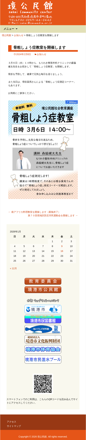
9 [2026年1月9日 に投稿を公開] (61, 246)
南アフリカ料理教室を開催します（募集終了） (34, 212)
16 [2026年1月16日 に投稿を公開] (62, 251)
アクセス (11, 421)
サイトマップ (14, 426)
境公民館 (6, 35)
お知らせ (18, 35)
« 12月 (13, 268)
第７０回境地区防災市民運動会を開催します (53, 215)
